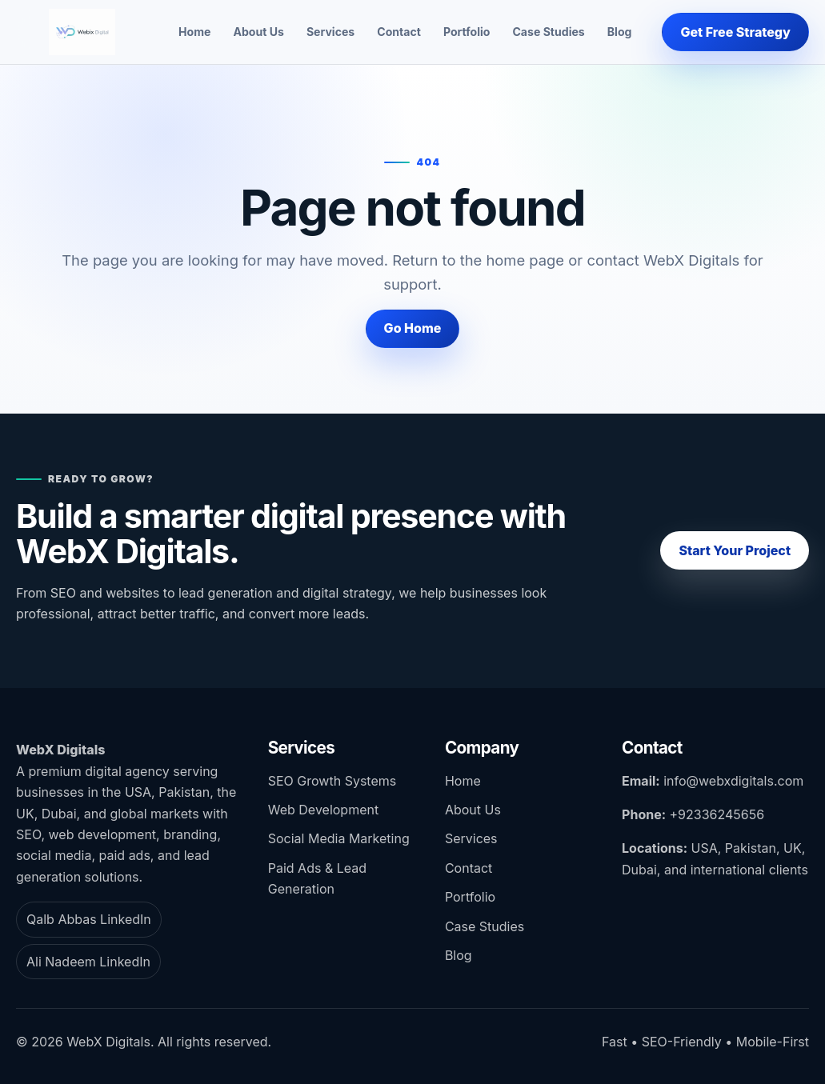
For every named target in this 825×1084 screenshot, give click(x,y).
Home (194, 31)
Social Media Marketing (339, 838)
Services (330, 31)
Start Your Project (735, 550)
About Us (258, 31)
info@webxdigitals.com (733, 781)
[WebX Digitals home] (82, 32)
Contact (399, 31)
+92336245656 (717, 814)
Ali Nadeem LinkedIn (88, 962)
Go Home (413, 328)
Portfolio (467, 31)
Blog (619, 31)
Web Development (323, 810)
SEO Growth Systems (332, 781)
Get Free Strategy (735, 32)
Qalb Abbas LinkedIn (88, 919)
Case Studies (548, 31)
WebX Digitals (60, 750)
